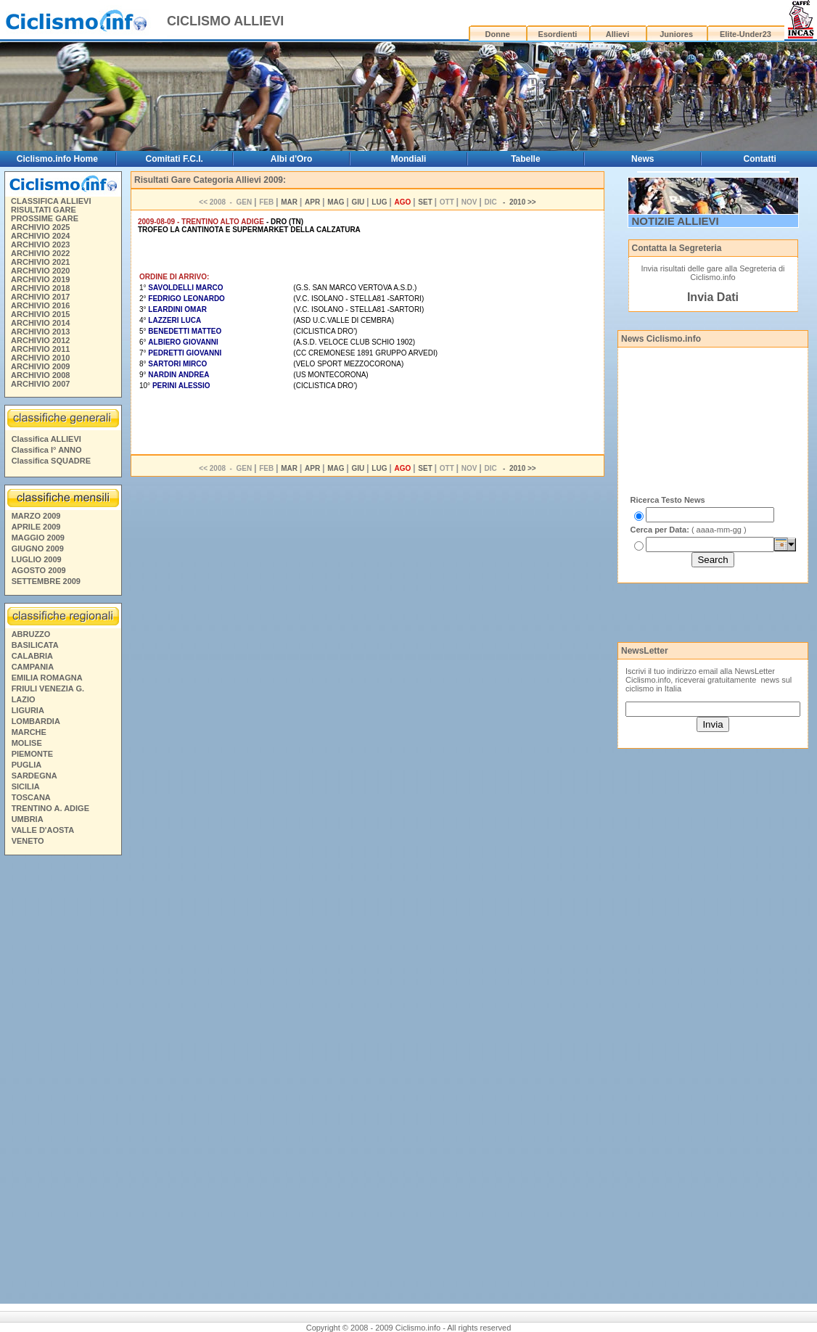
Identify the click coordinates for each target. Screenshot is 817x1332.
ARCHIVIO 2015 (40, 314)
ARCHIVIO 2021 (40, 262)
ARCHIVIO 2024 (40, 235)
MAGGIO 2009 (38, 537)
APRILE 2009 (36, 526)
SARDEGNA (34, 775)
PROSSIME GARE (44, 218)
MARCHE (29, 732)
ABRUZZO (31, 634)
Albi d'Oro (292, 159)
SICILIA (26, 786)
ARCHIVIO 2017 (40, 296)
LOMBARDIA (36, 721)
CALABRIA (32, 655)
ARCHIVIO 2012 (40, 340)
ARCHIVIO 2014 (40, 322)
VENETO (28, 840)
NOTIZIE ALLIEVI (675, 221)
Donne (497, 34)
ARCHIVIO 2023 (40, 244)
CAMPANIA (33, 666)
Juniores (676, 34)
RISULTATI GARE (43, 209)
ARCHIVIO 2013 (40, 331)
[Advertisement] (62, 1081)
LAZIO (24, 699)
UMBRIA (28, 819)
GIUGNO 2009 (38, 548)
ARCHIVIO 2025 (40, 227)
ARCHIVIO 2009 (40, 366)
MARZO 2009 (36, 515)
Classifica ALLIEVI (46, 439)
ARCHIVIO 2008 (40, 375)
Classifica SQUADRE (51, 460)
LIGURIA (28, 710)
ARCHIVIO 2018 (40, 288)
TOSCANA (31, 797)
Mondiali (409, 159)
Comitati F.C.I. (174, 159)
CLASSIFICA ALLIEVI (51, 201)
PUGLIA (27, 764)
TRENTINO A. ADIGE (50, 808)
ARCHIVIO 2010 (40, 357)
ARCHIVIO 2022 (40, 253)
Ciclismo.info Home (57, 159)
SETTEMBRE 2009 (46, 581)
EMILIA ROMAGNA (47, 677)
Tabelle (525, 159)
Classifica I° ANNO (47, 449)
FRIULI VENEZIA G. (48, 688)
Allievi (617, 34)
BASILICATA (35, 645)
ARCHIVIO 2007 (40, 383)
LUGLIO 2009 (37, 559)
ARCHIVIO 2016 (40, 305)
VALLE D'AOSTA (43, 830)
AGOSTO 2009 (39, 570)
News (642, 159)
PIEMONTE (32, 753)
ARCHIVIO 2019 (40, 279)
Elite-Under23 (745, 34)
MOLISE (27, 743)
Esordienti (558, 34)
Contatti (759, 159)
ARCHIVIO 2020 (40, 270)
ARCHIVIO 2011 (40, 349)
